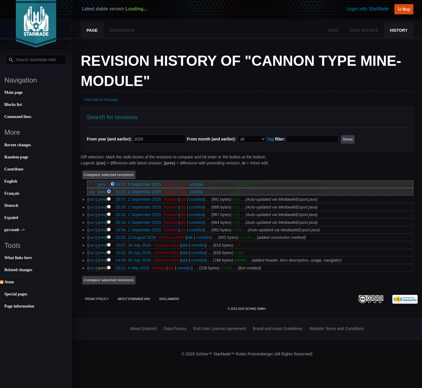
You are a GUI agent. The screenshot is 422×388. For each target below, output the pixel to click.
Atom (9, 282)
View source (364, 30)
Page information (19, 306)
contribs (196, 184)
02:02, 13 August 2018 (136, 237)
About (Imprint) (143, 328)
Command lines (17, 117)
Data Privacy (175, 328)
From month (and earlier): (211, 139)
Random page (16, 157)
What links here (18, 258)
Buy (403, 9)
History (399, 30)
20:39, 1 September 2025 (138, 207)
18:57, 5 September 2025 (138, 184)
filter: (276, 139)
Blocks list (13, 104)
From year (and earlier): (109, 139)
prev (102, 184)
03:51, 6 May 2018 (132, 268)
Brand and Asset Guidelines (278, 328)
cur (91, 192)
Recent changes (17, 145)
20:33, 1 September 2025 (138, 214)
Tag (270, 139)
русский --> (14, 230)
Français (11, 193)
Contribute (13, 169)
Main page (13, 92)
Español (11, 217)
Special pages (15, 294)
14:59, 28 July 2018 (133, 260)
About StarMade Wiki (134, 299)
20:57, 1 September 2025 (138, 199)
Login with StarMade (368, 8)
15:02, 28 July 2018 (133, 252)
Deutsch (11, 205)
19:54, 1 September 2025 (138, 230)
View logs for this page (101, 99)
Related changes (18, 270)
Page (92, 30)
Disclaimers (169, 299)
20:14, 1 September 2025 (138, 222)
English (10, 181)
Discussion (121, 30)
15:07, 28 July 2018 (133, 245)
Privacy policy (96, 299)
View (333, 30)
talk (183, 184)
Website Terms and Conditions (337, 328)
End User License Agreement (219, 328)
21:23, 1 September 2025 (138, 192)
